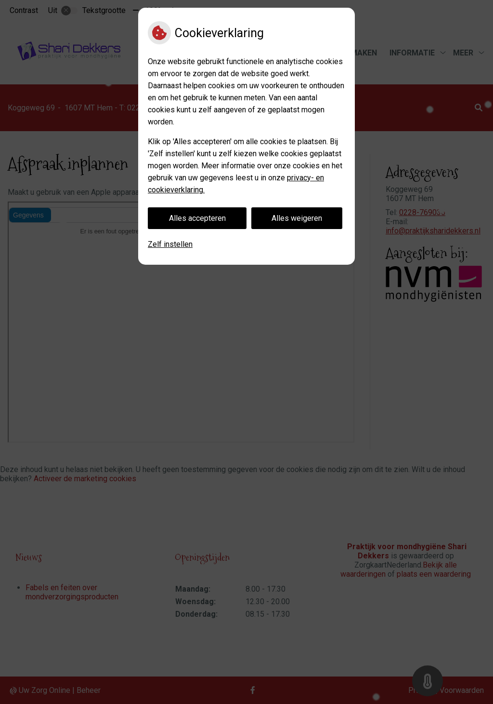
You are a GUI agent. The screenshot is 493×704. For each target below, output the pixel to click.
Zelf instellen (170, 244)
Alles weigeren (297, 218)
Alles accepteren (197, 218)
